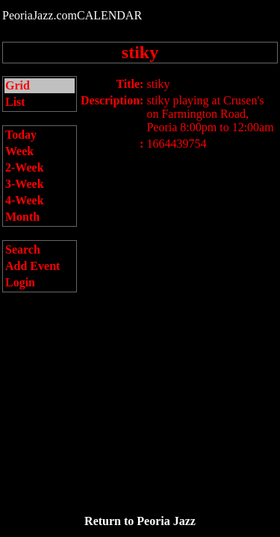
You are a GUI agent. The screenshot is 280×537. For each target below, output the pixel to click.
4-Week (24, 200)
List (15, 101)
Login (20, 282)
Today (21, 134)
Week (19, 151)
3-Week (24, 184)
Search (22, 249)
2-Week (24, 167)
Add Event (32, 266)
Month (22, 216)
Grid (17, 85)
